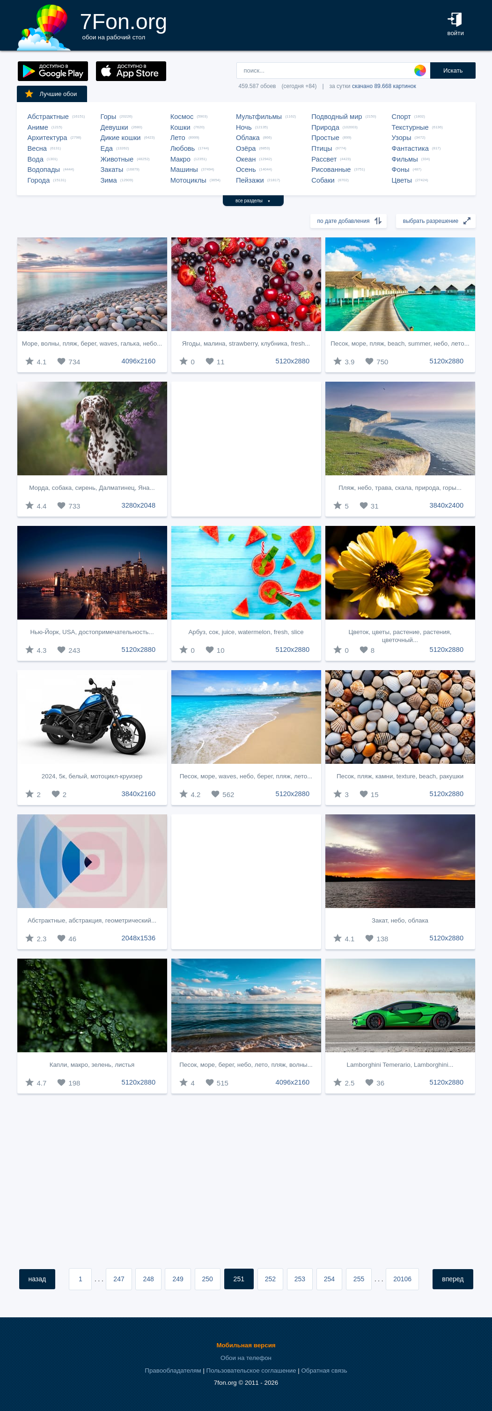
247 (118, 1279)
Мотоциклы (188, 180)
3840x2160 (139, 794)
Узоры (401, 137)
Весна (37, 148)
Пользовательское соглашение (251, 1370)
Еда (107, 148)
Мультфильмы (259, 116)
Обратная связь (324, 1370)
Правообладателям (173, 1370)
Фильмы (405, 159)
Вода (36, 159)
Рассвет (324, 159)
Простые (325, 137)
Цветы (402, 180)
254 (329, 1279)
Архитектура (47, 137)
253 (299, 1279)
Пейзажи (250, 180)
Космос (182, 116)
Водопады (44, 169)
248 (148, 1279)
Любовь (182, 148)
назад (37, 1279)
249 (177, 1279)
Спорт (401, 116)
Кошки (180, 127)
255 (358, 1279)
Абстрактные (48, 116)
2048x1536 (139, 938)
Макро (180, 159)
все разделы (253, 200)
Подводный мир (336, 116)
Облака (248, 137)
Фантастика (410, 148)
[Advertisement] (246, 449)
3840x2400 (447, 505)
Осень (246, 169)
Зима (109, 180)
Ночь (244, 127)
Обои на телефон (246, 1358)
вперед (452, 1279)
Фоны (401, 169)
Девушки (114, 127)
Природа (325, 127)
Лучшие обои (50, 94)
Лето (177, 137)
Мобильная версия (245, 1345)
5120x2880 (293, 361)
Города (39, 180)
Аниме (38, 127)
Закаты (112, 169)
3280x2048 (139, 505)
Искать (453, 70)
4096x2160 (139, 361)
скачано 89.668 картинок (384, 86)
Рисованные (331, 169)
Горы (109, 116)
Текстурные (410, 127)
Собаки (323, 180)
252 (270, 1279)
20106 (402, 1279)
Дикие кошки (121, 137)
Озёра (246, 148)
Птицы (321, 148)
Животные (117, 159)
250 (207, 1279)
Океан (246, 159)
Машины (184, 169)
